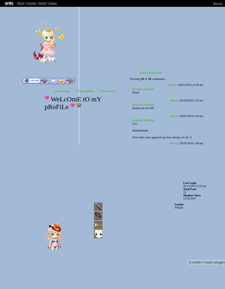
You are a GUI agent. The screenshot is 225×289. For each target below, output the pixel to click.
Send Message (53, 81)
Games (52, 3)
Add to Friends (44, 81)
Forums (31, 3)
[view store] (107, 91)
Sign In (217, 3)
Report (173, 84)
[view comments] (151, 72)
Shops (21, 3)
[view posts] (62, 91)
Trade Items (61, 81)
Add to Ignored (70, 81)
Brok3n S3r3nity (143, 89)
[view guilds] (85, 91)
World (42, 3)
